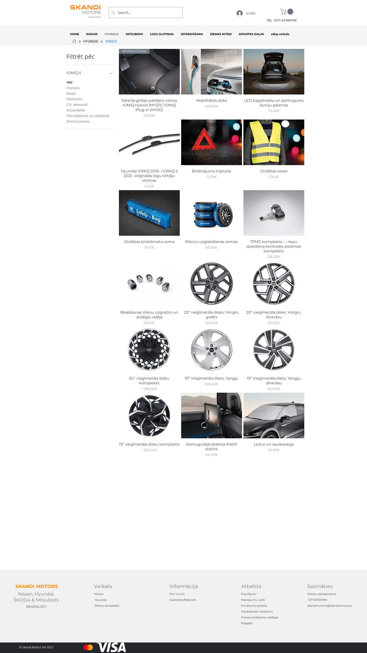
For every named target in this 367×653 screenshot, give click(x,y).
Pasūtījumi (248, 594)
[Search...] (145, 12)
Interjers (73, 87)
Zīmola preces (78, 121)
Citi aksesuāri (77, 104)
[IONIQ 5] (111, 41)
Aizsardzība (75, 110)
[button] (287, 12)
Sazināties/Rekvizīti (183, 600)
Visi (69, 82)
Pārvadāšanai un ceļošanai (88, 115)
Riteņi (71, 93)
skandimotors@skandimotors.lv (329, 605)
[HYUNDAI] (91, 41)
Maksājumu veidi (253, 600)
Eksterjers (74, 98)
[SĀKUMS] (74, 41)
